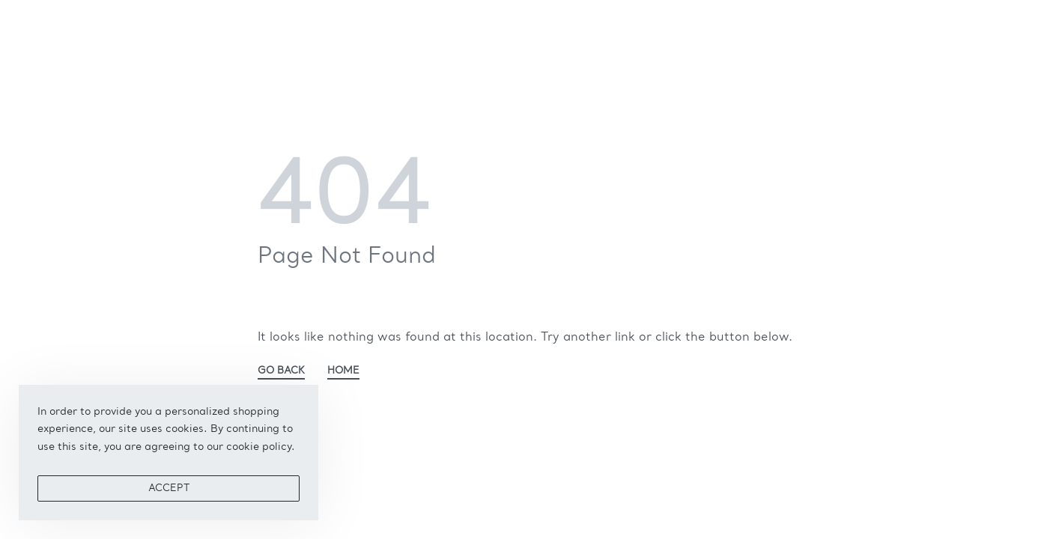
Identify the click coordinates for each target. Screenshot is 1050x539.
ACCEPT (168, 488)
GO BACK (281, 371)
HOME (343, 371)
